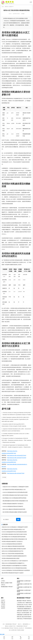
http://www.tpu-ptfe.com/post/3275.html (16, 455)
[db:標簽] (4, 477)
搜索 (18, 519)
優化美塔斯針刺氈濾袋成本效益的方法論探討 (13, 572)
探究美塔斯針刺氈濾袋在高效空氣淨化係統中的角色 (15, 495)
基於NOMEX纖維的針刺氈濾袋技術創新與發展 (14, 509)
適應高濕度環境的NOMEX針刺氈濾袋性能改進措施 (14, 568)
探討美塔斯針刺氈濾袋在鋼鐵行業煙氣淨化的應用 (15, 512)
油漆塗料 (3, 608)
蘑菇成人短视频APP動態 (6, 582)
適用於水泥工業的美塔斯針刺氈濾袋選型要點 (13, 553)
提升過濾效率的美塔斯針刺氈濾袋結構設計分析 (14, 489)
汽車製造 (3, 604)
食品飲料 (3, 606)
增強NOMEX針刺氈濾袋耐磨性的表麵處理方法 (13, 563)
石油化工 (3, 600)
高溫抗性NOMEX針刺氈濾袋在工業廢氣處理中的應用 (15, 486)
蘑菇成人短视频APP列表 (10, 626)
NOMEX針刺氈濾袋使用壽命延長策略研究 (13, 506)
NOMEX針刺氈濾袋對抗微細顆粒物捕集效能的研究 (14, 556)
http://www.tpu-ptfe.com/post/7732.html (16, 457)
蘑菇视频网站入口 (26, 624)
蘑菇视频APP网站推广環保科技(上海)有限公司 (14, 628)
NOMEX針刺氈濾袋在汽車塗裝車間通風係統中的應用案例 (16, 570)
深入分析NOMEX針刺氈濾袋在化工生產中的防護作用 (15, 560)
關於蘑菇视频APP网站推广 (11, 624)
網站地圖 (2, 634)
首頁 (3, 6)
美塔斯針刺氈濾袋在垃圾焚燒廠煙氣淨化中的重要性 (14, 565)
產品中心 (20, 624)
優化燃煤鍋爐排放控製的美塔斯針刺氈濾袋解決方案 (15, 500)
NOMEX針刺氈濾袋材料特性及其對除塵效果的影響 (15, 492)
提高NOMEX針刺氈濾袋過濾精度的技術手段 (12, 551)
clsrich (10, 13)
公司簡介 (3, 580)
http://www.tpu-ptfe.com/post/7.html (15, 473)
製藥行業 (3, 602)
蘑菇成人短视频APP (9, 6)
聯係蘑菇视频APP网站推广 (7, 586)
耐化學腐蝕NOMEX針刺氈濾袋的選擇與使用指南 (14, 498)
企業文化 (3, 584)
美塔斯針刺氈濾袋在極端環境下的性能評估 (13, 503)
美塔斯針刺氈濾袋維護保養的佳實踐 (10, 558)
